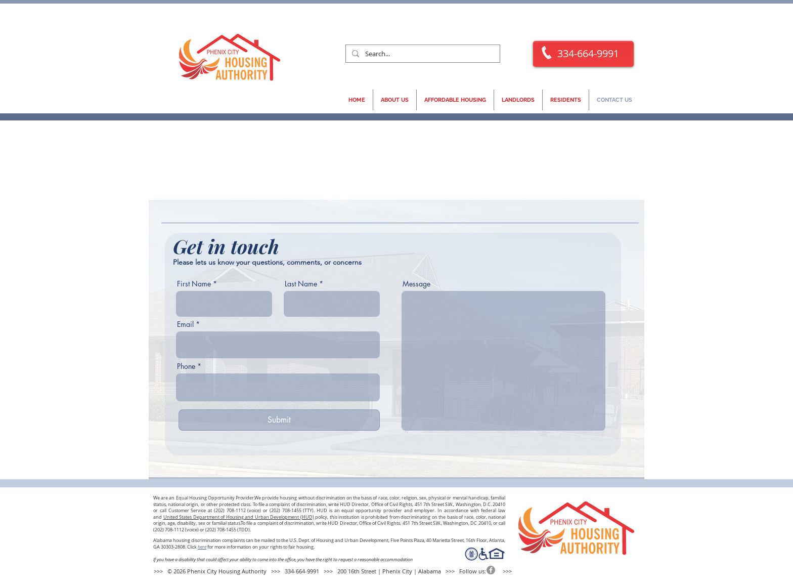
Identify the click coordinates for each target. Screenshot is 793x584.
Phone (186, 366)
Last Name (301, 283)
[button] (394, 100)
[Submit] (279, 420)
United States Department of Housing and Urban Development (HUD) (238, 517)
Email (185, 324)
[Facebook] (491, 570)
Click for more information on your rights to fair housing (250, 547)
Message (416, 283)
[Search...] (421, 53)
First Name (194, 283)
